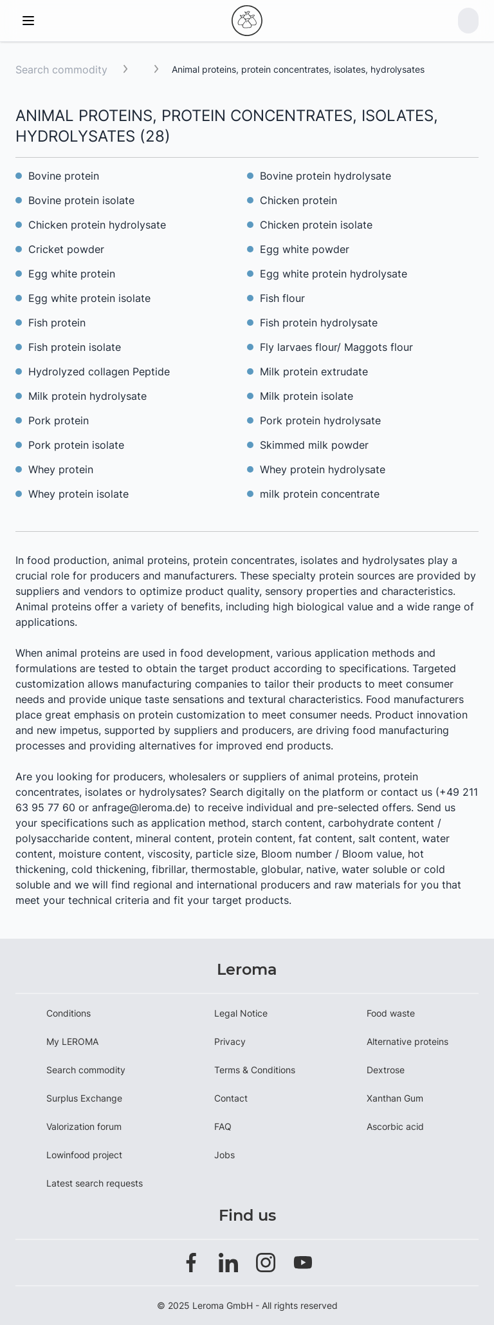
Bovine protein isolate (81, 200)
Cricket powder (66, 249)
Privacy (230, 1041)
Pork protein (58, 420)
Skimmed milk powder (314, 444)
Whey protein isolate (78, 493)
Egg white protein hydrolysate (333, 273)
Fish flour (282, 298)
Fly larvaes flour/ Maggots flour (336, 347)
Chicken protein (298, 200)
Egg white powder (304, 249)
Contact (231, 1098)
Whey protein (60, 469)
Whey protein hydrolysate (322, 469)
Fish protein (57, 322)
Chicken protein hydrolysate (97, 224)
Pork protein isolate (76, 444)
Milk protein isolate (306, 396)
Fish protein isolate (74, 347)
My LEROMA (72, 1041)
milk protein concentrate (320, 493)
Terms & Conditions (254, 1069)
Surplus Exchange (84, 1098)
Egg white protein (71, 273)
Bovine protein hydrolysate (325, 175)
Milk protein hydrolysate (87, 396)
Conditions (68, 1013)
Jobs (224, 1154)
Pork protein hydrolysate (320, 420)
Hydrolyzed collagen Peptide (99, 371)
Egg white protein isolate (89, 298)
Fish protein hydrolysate (319, 322)
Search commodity (61, 69)
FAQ (223, 1126)
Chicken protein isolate (316, 224)
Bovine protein (63, 175)
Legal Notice (241, 1013)
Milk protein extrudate (314, 371)
